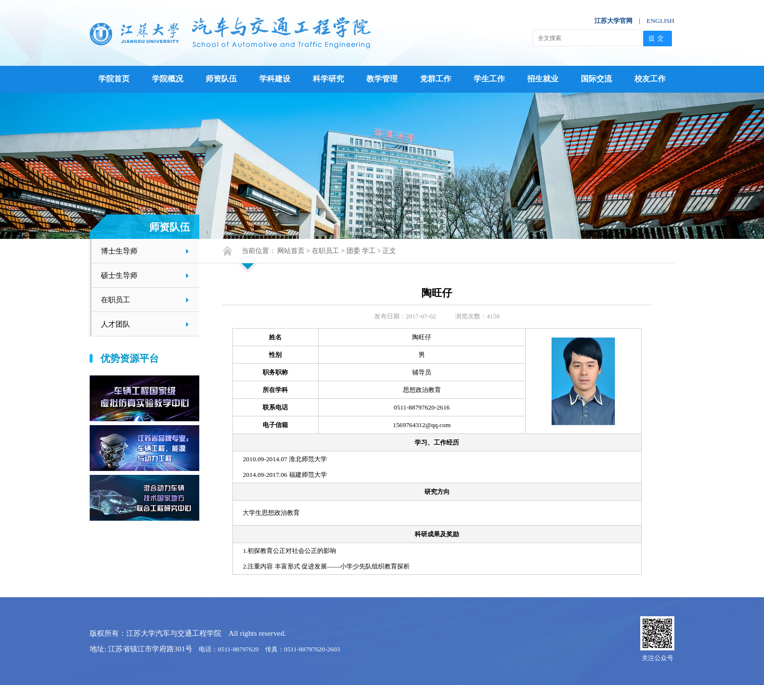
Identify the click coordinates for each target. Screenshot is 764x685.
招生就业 (542, 79)
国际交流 (596, 79)
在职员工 (115, 299)
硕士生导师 (119, 275)
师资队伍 (221, 79)
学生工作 (489, 79)
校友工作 (650, 79)
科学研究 (328, 79)
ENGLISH (660, 20)
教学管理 (382, 79)
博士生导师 (119, 251)
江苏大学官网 (613, 20)
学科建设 (274, 79)
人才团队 (115, 324)
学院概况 (167, 79)
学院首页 (114, 79)
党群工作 (435, 79)
